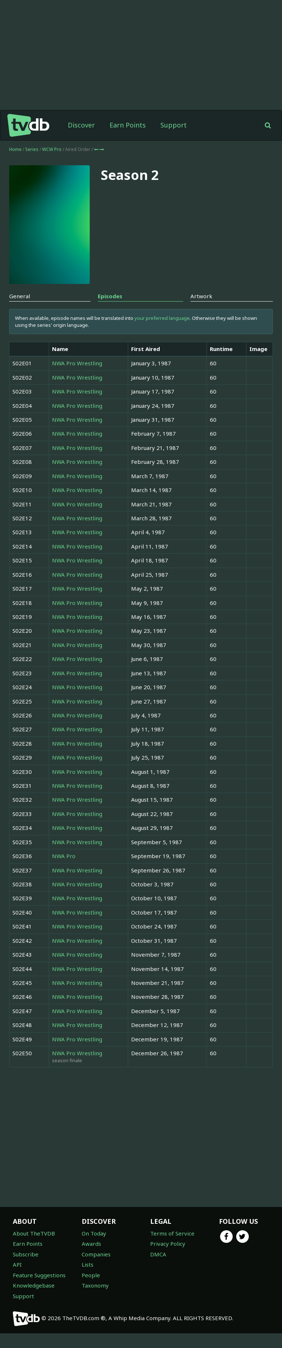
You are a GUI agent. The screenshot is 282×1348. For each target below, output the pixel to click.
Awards (91, 1258)
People (91, 1289)
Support (173, 139)
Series (31, 164)
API (17, 1279)
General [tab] (19, 310)
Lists (87, 1279)
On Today (94, 1248)
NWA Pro (63, 870)
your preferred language (162, 332)
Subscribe (25, 1269)
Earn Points (128, 139)
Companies (96, 1269)
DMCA (158, 1269)
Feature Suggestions (39, 1289)
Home (15, 164)
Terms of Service (172, 1248)
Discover (81, 139)
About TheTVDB (34, 1248)
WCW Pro (52, 164)
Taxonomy (95, 1300)
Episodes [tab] (110, 310)
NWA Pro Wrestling (77, 377)
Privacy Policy (167, 1258)
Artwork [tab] (201, 310)
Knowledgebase (34, 1300)
